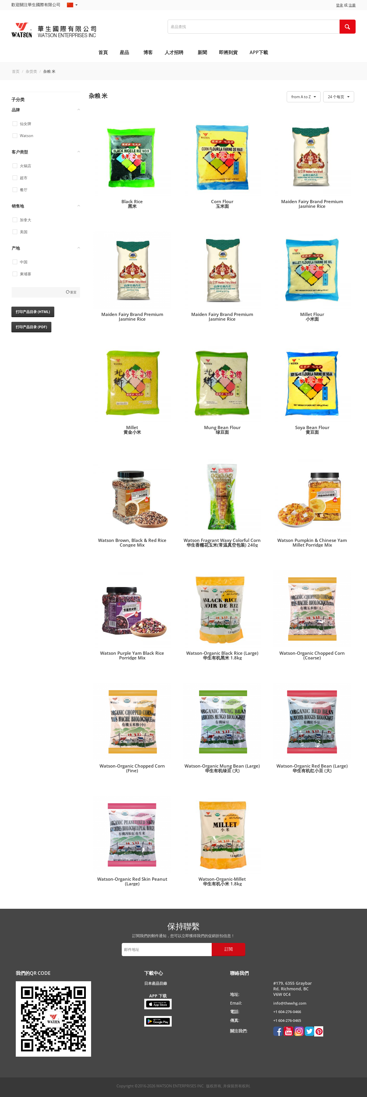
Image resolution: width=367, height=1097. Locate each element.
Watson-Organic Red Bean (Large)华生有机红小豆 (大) (312, 768)
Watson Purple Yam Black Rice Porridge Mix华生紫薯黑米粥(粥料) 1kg (132, 658)
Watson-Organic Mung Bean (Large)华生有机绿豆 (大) (222, 768)
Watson (26, 135)
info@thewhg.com (289, 1003)
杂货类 (31, 71)
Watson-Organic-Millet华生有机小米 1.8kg (222, 881)
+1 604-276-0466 (287, 1011)
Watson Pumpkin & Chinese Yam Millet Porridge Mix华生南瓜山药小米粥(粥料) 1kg (312, 545)
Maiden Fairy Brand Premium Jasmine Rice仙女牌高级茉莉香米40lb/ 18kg (132, 319)
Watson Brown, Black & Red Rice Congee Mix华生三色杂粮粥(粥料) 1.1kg (132, 545)
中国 (23, 262)
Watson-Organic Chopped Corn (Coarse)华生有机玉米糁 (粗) (312, 658)
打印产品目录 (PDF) (31, 326)
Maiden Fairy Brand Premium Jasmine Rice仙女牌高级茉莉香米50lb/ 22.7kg (222, 319)
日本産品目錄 (155, 983)
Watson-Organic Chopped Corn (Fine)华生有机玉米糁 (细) (132, 770)
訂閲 (229, 949)
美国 (23, 231)
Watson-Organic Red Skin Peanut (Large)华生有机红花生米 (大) (132, 884)
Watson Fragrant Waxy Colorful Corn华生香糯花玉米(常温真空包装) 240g (222, 542)
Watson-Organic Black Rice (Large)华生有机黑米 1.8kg (222, 655)
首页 (16, 71)
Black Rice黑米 (132, 203)
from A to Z (303, 97)
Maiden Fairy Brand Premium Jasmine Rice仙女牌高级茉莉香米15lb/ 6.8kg (312, 206)
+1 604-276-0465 (287, 1020)
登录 (339, 5)
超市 (23, 177)
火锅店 (25, 165)
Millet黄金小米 (132, 429)
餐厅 (23, 189)
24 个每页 (338, 97)
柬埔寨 (25, 274)
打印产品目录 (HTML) (33, 311)
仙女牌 (25, 123)
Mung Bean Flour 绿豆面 (222, 429)
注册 (352, 5)
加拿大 (25, 219)
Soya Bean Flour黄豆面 (312, 429)
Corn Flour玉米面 (222, 203)
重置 (73, 292)
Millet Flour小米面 (312, 316)
